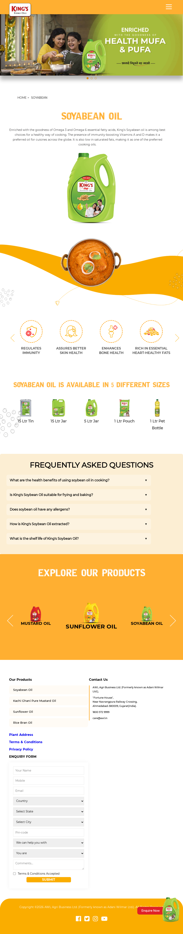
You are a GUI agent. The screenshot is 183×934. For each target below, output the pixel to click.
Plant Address (21, 735)
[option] (91, 188)
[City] (48, 822)
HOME (21, 97)
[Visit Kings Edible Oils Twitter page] (87, 918)
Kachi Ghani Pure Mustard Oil (34, 701)
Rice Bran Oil (22, 723)
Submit (48, 880)
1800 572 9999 (101, 712)
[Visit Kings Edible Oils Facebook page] (78, 918)
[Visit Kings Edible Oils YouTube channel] (104, 918)
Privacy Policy (21, 749)
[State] (48, 811)
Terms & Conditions (25, 742)
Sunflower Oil (23, 712)
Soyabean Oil (22, 690)
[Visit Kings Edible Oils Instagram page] (95, 918)
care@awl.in (100, 718)
